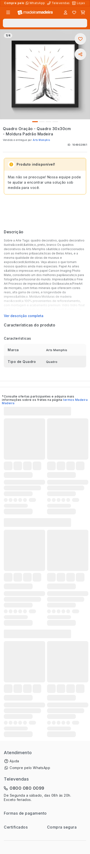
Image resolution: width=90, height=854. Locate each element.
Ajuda (14, 761)
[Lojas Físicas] (79, 3)
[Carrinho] (82, 12)
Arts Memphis (41, 139)
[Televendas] (59, 3)
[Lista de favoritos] (74, 12)
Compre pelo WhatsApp (30, 768)
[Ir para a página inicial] (35, 12)
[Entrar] (65, 12)
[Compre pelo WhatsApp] (36, 3)
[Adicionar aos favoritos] (80, 39)
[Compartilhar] (80, 54)
